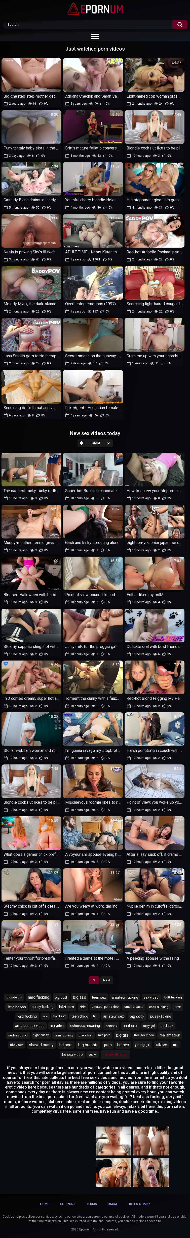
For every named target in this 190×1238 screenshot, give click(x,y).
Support (67, 1204)
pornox (111, 1026)
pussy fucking (43, 1007)
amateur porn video (105, 1007)
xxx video (57, 1026)
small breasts (133, 1007)
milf (175, 1045)
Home (44, 1204)
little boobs (17, 1007)
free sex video (144, 1035)
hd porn (65, 1044)
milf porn (104, 1035)
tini (95, 1016)
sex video (151, 997)
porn (108, 1044)
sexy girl (149, 1026)
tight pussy (41, 1035)
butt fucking (173, 997)
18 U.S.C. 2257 (139, 1204)
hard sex (59, 1016)
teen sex (99, 997)
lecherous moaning (84, 1026)
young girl (142, 1045)
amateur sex (113, 1016)
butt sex (167, 1026)
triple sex (16, 1045)
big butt (61, 997)
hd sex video (72, 1054)
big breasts (88, 1044)
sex (177, 1006)
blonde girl (14, 997)
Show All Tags (115, 1054)
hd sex (123, 1044)
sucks (92, 1054)
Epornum (85, 1229)
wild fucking (27, 1016)
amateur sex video (30, 1026)
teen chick (79, 1016)
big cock (137, 1016)
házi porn (66, 1007)
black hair (86, 1035)
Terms (91, 1204)
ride (83, 1007)
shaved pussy (41, 1044)
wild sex (161, 1045)
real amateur (170, 1035)
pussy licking (160, 1016)
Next (106, 980)
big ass (79, 997)
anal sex (130, 1025)
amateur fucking (125, 997)
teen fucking (64, 1035)
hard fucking (38, 997)
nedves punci (18, 1035)
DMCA (112, 1204)
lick (45, 1016)
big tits (122, 1035)
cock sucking (159, 1007)
